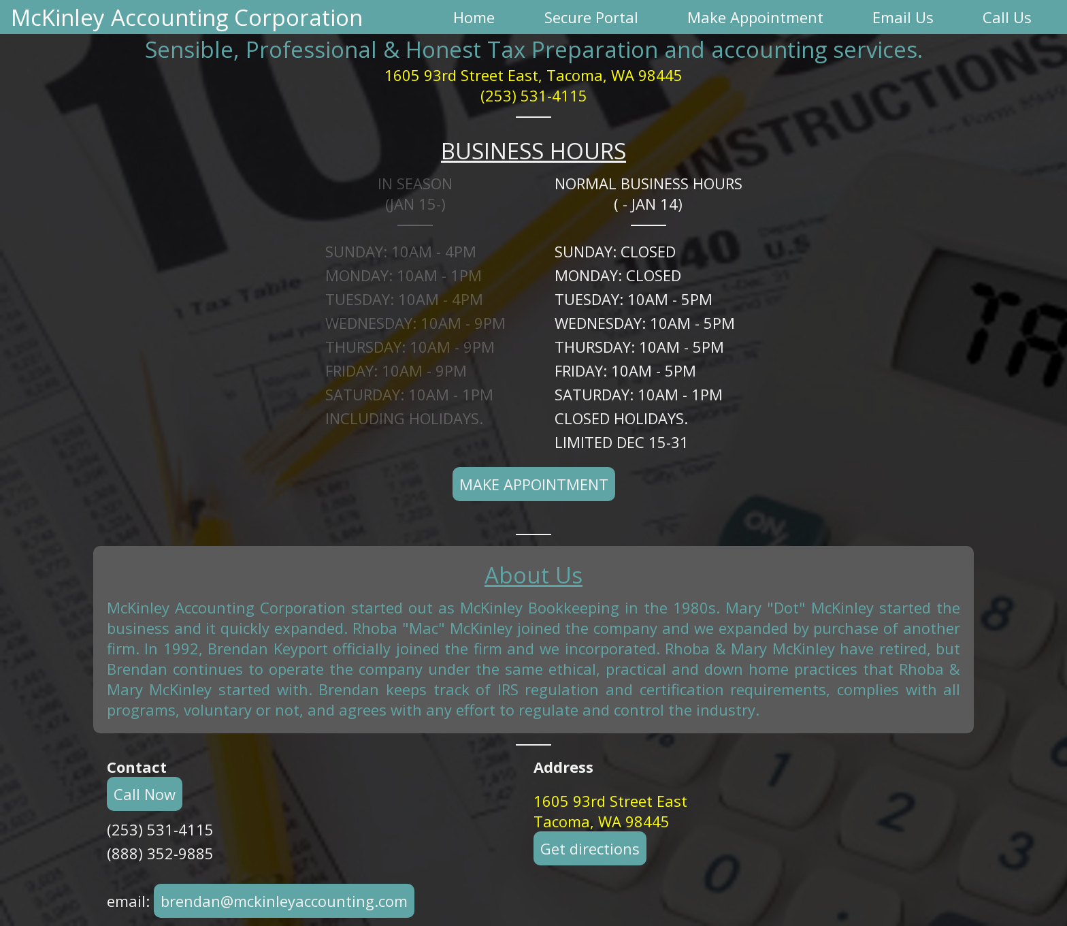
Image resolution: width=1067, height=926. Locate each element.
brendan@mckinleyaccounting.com (284, 901)
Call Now (145, 794)
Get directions (590, 848)
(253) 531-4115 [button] (533, 95)
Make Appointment (533, 484)
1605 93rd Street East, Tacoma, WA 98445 (533, 75)
